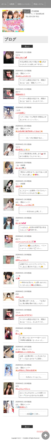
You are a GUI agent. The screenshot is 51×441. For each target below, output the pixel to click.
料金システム (39, 4)
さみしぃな (20, 297)
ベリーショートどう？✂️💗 (26, 242)
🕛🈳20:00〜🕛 (21, 407)
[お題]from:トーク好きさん (25, 352)
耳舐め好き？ (20, 94)
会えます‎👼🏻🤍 (21, 168)
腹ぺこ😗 (19, 334)
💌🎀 (18, 278)
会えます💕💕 (21, 223)
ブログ (26, 11)
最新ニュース (6, 11)
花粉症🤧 (19, 186)
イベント (17, 11)
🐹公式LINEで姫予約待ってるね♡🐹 (29, 131)
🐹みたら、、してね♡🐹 (25, 205)
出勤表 (12, 4)
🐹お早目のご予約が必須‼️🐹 (26, 370)
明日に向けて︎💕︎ (21, 58)
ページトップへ (42, 431)
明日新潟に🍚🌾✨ (23, 150)
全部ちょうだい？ (22, 260)
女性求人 (35, 11)
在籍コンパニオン (24, 4)
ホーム (3, 4)
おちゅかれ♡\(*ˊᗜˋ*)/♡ (24, 315)
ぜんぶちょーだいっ (23, 389)
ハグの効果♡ (20, 113)
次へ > (27, 46)
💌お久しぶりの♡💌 (23, 76)
